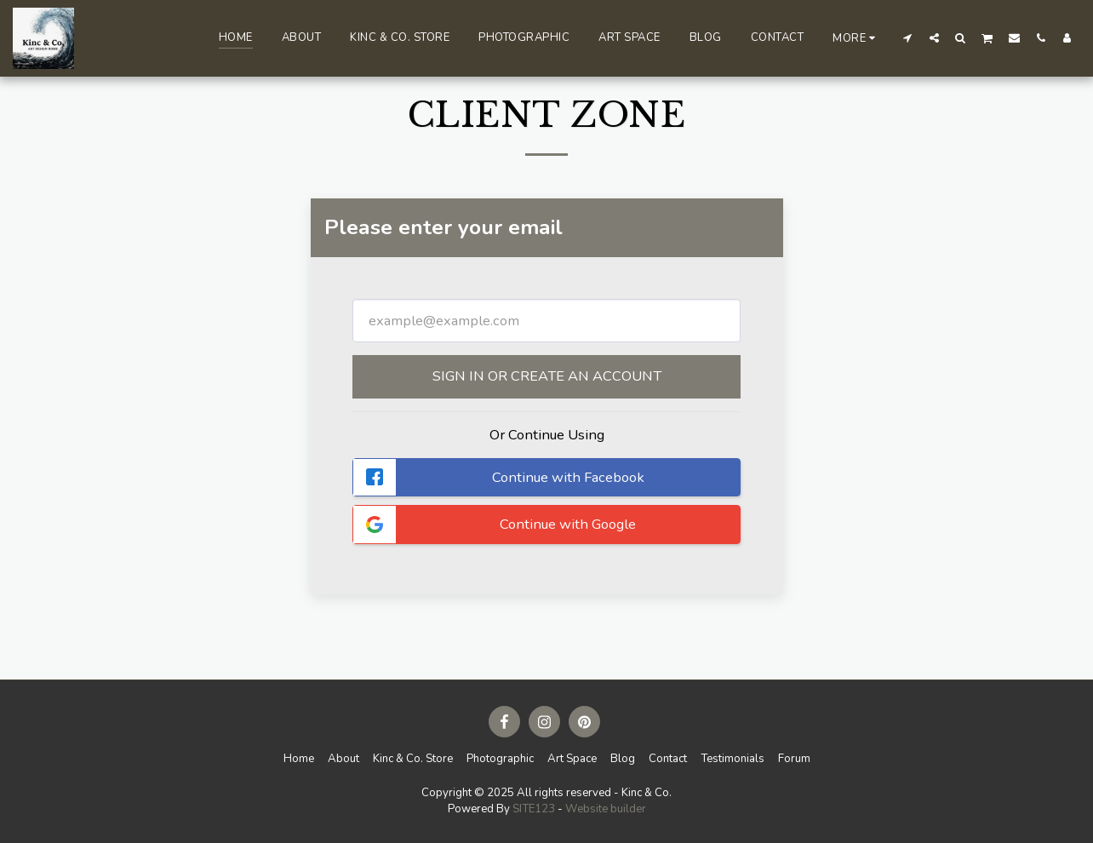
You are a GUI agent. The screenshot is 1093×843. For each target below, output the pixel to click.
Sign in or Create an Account (546, 376)
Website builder (605, 809)
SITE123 (533, 809)
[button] (908, 37)
